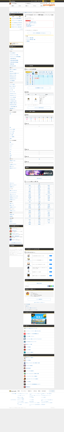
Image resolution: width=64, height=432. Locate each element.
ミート (11, 147)
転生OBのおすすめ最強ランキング (14, 73)
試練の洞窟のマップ (12, 108)
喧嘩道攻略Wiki (43, 404)
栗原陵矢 (39, 216)
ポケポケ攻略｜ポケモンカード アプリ (46, 395)
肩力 (10, 153)
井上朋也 (39, 212)
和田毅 (39, 194)
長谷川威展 (29, 197)
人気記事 (13, 16)
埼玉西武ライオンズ (12, 199)
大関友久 (30, 185)
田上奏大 (39, 191)
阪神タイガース (12, 166)
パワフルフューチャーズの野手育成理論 (15, 56)
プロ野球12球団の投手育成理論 (14, 62)
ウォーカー (48, 221)
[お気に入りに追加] (42, 3)
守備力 (11, 155)
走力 (10, 151)
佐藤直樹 (39, 224)
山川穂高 (49, 215)
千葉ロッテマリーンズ (13, 194)
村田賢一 (39, 188)
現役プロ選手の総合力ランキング (30, 25)
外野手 (11, 138)
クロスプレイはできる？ (13, 223)
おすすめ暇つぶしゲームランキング (16, 242)
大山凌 (30, 188)
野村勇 (49, 212)
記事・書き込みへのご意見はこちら (39, 302)
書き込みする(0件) (39, 283)
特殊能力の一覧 (12, 214)
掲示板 (20, 16)
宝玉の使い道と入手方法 (13, 104)
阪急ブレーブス (12, 205)
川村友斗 (30, 219)
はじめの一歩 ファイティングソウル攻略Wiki (46, 402)
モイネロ (39, 200)
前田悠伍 (49, 188)
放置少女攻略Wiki (31, 401)
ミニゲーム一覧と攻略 (13, 97)
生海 (29, 221)
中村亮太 (49, 200)
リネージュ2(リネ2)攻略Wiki (44, 401)
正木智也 (39, 222)
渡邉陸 (39, 206)
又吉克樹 (39, 197)
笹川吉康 (39, 219)
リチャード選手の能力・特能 (31, 39)
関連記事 (28, 41)
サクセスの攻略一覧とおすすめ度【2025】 (17, 22)
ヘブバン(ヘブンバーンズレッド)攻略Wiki (34, 402)
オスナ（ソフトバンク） (49, 194)
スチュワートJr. (30, 200)
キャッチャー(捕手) (12, 129)
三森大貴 (39, 215)
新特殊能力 (11, 216)
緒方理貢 (49, 219)
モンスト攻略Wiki (43, 397)
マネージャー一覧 (12, 91)
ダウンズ (49, 216)
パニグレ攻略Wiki (19, 404)
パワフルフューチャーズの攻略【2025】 (17, 20)
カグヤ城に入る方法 (12, 99)
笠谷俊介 (49, 191)
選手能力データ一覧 (12, 160)
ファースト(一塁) (12, 131)
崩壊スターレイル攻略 (20, 397)
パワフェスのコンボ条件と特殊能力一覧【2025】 (17, 18)
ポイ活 (39, 1)
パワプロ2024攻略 (27, 304)
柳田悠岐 (30, 222)
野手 (10, 127)
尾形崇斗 (39, 185)
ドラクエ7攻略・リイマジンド (21, 395)
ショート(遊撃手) (12, 136)
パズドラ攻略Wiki (31, 397)
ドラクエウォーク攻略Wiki (20, 398)
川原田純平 (29, 212)
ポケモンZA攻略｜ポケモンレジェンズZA (22, 393)
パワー (11, 149)
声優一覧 (11, 221)
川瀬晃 (30, 215)
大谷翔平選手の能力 (28, 26)
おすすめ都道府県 (12, 80)
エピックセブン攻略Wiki (20, 401)
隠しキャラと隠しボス (13, 86)
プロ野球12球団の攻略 (13, 58)
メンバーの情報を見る (39, 299)
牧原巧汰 (30, 206)
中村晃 (49, 222)
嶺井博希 (49, 206)
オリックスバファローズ (13, 192)
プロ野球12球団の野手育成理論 (14, 60)
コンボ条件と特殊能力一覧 (13, 106)
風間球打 (30, 191)
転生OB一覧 (11, 71)
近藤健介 (30, 224)
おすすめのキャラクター (13, 93)
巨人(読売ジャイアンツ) (13, 164)
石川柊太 (30, 194)
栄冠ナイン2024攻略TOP (13, 69)
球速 (10, 142)
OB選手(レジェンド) (12, 210)
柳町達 (39, 221)
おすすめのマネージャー (13, 95)
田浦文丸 (49, 185)
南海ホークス (11, 203)
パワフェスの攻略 (12, 84)
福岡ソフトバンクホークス (13, 190)
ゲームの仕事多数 (34, 1)
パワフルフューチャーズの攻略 (14, 54)
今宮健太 (30, 216)
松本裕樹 (49, 197)
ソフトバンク (35, 99)
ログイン (52, 1)
